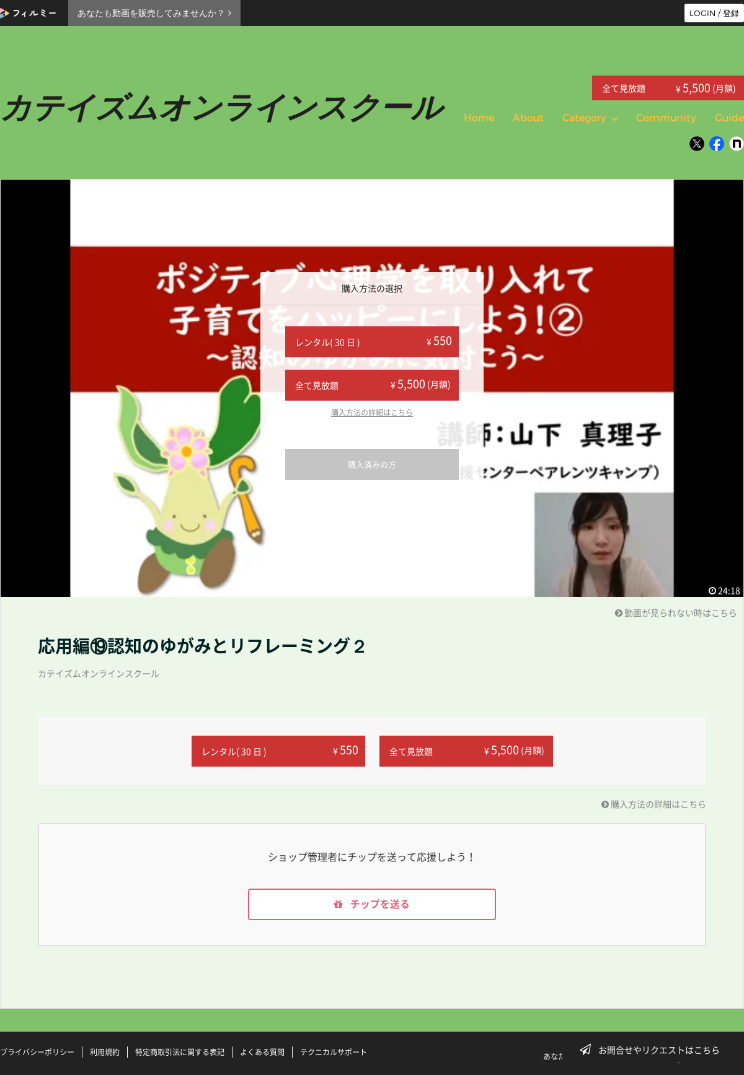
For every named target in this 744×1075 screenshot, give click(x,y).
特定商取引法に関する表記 (179, 1052)
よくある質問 (262, 1052)
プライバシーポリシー (37, 1052)
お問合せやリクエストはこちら (653, 1049)
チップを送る (372, 904)
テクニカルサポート (333, 1052)
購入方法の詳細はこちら (372, 412)
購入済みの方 (372, 464)
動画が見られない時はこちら (676, 612)
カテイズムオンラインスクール (98, 673)
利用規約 (105, 1052)
